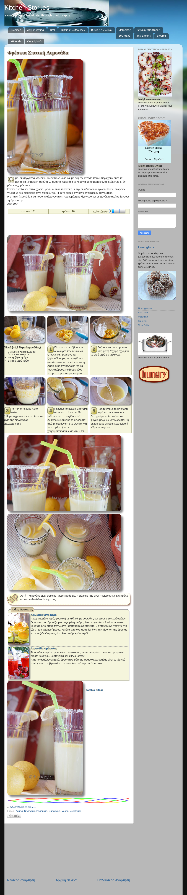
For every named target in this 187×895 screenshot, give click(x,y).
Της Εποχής (144, 35)
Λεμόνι (19, 811)
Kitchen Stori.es (26, 7)
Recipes (16, 29)
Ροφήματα (41, 811)
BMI (52, 29)
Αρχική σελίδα (35, 29)
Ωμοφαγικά (54, 811)
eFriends (16, 41)
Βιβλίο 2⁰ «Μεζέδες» (73, 29)
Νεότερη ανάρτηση (21, 880)
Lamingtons (146, 247)
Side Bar (142, 321)
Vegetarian (75, 811)
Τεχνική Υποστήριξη (148, 29)
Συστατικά (124, 35)
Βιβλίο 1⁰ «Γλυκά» (101, 29)
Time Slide (143, 325)
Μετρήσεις (125, 29)
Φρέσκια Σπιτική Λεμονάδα (37, 53)
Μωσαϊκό (143, 316)
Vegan (65, 811)
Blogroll (161, 35)
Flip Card (143, 312)
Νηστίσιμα (29, 811)
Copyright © (34, 41)
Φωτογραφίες (145, 308)
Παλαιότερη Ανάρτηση (113, 880)
